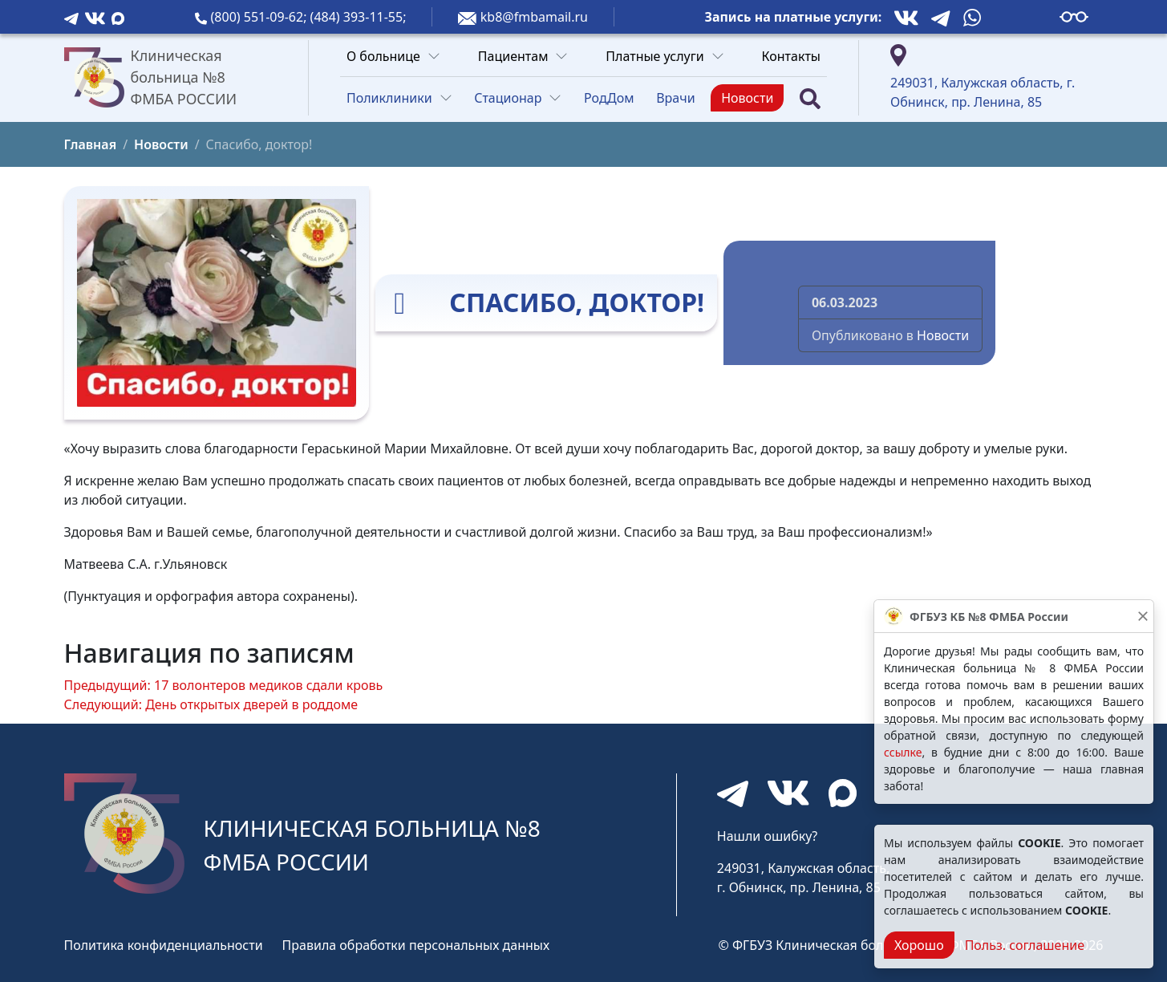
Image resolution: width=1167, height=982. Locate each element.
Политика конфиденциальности (163, 945)
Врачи (675, 98)
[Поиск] (810, 98)
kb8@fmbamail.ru (534, 17)
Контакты (791, 56)
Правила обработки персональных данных (416, 945)
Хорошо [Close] (919, 945)
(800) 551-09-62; (260, 17)
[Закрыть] (1143, 616)
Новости (747, 98)
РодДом (609, 98)
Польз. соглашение (1024, 945)
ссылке (903, 752)
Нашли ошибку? (767, 836)
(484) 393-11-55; (358, 17)
